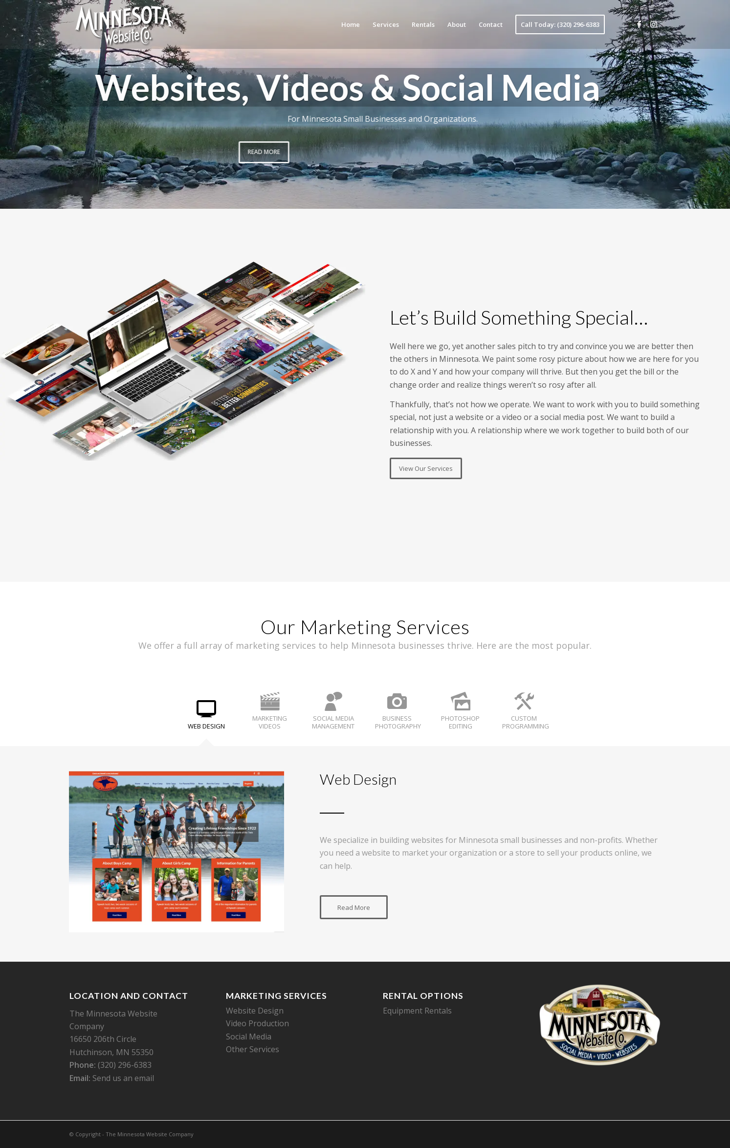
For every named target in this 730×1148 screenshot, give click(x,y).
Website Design (255, 1010)
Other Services (252, 1049)
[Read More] (354, 907)
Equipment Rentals (417, 1010)
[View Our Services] (426, 468)
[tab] (206, 717)
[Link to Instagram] (653, 24)
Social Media (248, 1036)
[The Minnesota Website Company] (123, 24)
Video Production (257, 1023)
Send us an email (123, 1078)
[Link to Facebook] (639, 24)
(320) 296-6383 (125, 1065)
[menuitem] (350, 24)
